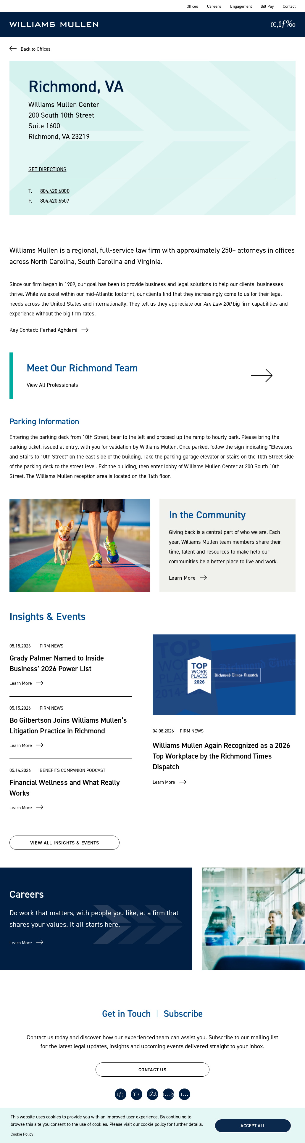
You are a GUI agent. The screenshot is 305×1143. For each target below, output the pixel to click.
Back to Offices (35, 49)
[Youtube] (169, 1094)
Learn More (182, 578)
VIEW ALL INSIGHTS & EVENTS (64, 843)
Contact (289, 6)
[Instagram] (185, 1094)
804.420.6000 (54, 190)
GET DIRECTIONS (47, 169)
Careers (214, 6)
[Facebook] (153, 1094)
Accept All (253, 1125)
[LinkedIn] (120, 1094)
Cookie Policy (22, 1134)
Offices (192, 6)
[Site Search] (275, 24)
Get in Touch (126, 1013)
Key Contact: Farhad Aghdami (43, 330)
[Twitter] (136, 1094)
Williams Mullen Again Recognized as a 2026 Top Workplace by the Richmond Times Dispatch (221, 755)
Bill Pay (267, 6)
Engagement (240, 6)
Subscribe (183, 1013)
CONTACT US (152, 1070)
